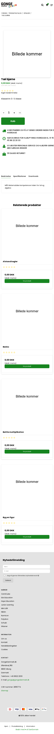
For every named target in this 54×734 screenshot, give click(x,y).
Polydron (4, 619)
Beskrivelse (6, 176)
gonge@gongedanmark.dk (18, 680)
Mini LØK (4, 608)
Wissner (4, 626)
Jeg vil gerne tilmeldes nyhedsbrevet (24, 575)
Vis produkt (27, 281)
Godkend (8, 580)
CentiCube (5, 594)
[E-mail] (26, 571)
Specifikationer (19, 176)
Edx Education (7, 597)
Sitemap (4, 690)
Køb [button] (13, 121)
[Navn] (26, 566)
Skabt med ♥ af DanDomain (27, 729)
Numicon (5, 615)
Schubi (4, 623)
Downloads (33, 176)
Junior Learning (7, 605)
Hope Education (7, 601)
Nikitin (3, 612)
